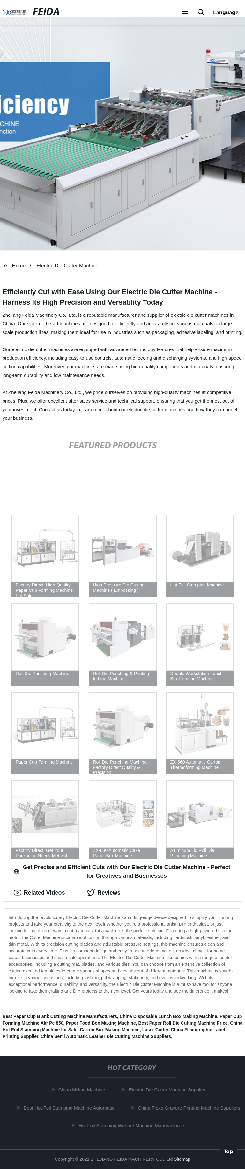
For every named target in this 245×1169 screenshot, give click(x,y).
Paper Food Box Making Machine (101, 1023)
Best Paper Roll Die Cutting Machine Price (183, 1023)
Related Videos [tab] (39, 892)
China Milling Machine (83, 1089)
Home (19, 265)
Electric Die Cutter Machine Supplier (169, 1089)
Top (228, 1152)
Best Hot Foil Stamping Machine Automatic (71, 1107)
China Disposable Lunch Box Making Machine (168, 1016)
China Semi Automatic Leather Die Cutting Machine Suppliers (106, 1036)
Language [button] (226, 12)
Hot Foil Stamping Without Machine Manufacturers (133, 1125)
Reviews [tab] (103, 892)
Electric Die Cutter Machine (68, 265)
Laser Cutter (155, 1029)
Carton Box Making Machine (109, 1029)
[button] (184, 12)
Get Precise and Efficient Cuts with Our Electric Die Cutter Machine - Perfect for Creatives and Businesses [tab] (122, 871)
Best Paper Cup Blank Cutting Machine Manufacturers (60, 1016)
